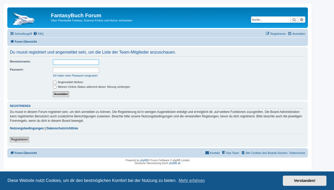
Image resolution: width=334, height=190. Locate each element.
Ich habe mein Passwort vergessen (75, 75)
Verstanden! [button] (304, 181)
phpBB (144, 160)
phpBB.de (175, 163)
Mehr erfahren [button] (191, 180)
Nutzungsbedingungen (27, 128)
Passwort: (17, 69)
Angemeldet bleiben (68, 82)
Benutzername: (20, 61)
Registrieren (19, 139)
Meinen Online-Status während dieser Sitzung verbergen (91, 86)
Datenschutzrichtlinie (62, 128)
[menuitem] (38, 34)
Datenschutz (297, 152)
